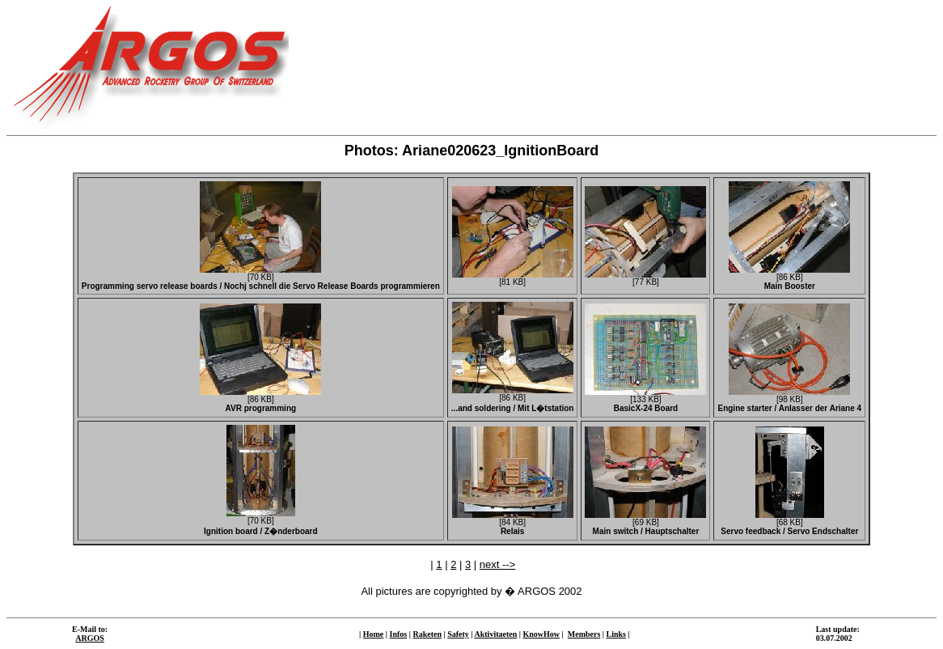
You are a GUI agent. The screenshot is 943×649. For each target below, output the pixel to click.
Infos (399, 634)
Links (616, 634)
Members (584, 634)
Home (373, 634)
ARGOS (89, 638)
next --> (497, 564)
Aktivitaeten (496, 634)
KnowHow (541, 634)
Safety (458, 634)
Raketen (427, 634)
